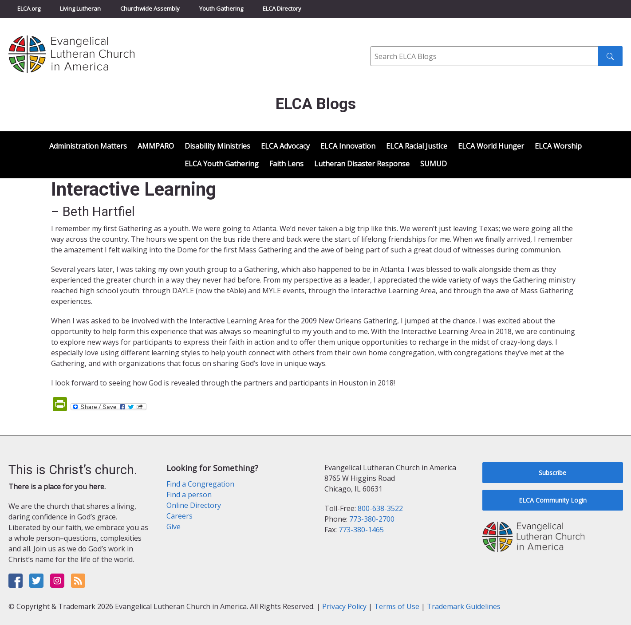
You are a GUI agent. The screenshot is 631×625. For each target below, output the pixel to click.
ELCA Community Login (553, 500)
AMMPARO (156, 146)
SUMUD (433, 164)
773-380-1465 (361, 530)
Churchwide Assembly (150, 8)
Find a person (189, 494)
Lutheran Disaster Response (362, 164)
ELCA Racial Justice (416, 146)
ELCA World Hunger (491, 146)
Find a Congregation (200, 484)
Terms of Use (396, 606)
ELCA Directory (282, 8)
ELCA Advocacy (285, 146)
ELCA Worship (558, 146)
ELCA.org (28, 8)
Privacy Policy (344, 606)
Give (173, 526)
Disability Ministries (217, 146)
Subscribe (552, 472)
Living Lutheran (80, 8)
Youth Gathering (221, 8)
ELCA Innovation (347, 146)
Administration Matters (88, 146)
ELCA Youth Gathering (222, 164)
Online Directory (193, 505)
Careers (179, 516)
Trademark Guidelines (464, 606)
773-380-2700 (371, 519)
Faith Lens (286, 164)
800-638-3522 (380, 508)
